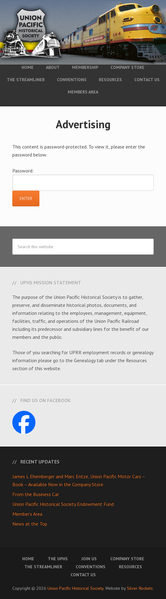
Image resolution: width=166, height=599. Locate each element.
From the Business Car (35, 494)
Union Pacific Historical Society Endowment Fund (63, 504)
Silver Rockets (140, 588)
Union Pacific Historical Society (75, 588)
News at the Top (29, 524)
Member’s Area (27, 514)
